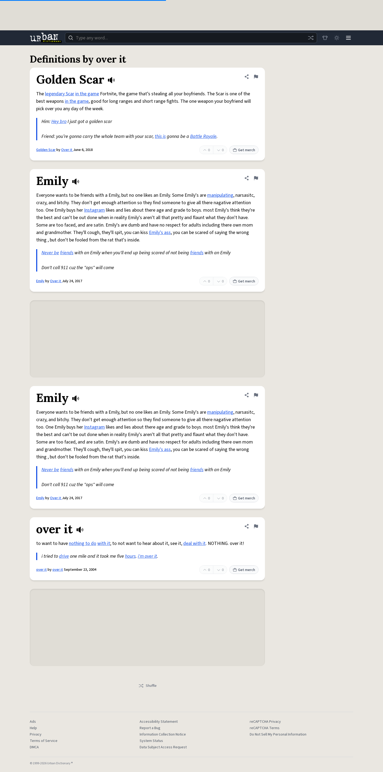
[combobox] (191, 37)
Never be (50, 252)
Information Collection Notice (163, 734)
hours (130, 556)
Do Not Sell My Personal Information (278, 734)
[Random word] (310, 38)
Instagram (94, 210)
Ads (33, 721)
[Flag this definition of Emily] (256, 178)
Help (33, 728)
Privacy (35, 734)
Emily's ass (160, 232)
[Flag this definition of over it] (256, 526)
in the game (87, 94)
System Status (151, 741)
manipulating (220, 195)
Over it (67, 150)
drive (64, 556)
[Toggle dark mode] (337, 38)
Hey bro (58, 121)
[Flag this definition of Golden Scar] (256, 76)
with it (103, 543)
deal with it (194, 543)
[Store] (325, 38)
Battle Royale (203, 136)
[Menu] (348, 38)
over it (41, 569)
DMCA (34, 747)
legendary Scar (59, 94)
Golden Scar (46, 150)
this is (160, 136)
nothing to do (82, 543)
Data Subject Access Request (163, 747)
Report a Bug (150, 728)
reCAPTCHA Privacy (265, 721)
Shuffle (147, 685)
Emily (40, 281)
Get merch (244, 150)
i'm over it (147, 556)
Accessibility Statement (159, 721)
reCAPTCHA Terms (265, 728)
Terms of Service (43, 741)
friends (66, 252)
